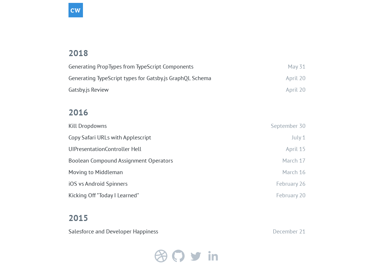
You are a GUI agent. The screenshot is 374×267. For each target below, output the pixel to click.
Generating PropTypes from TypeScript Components (130, 66)
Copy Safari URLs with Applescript (109, 137)
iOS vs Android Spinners (97, 183)
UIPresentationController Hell (104, 149)
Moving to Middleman (95, 172)
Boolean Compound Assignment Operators (120, 160)
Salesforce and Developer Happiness (113, 231)
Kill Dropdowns (87, 126)
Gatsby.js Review (88, 89)
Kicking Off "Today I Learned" (103, 195)
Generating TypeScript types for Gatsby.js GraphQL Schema (139, 78)
